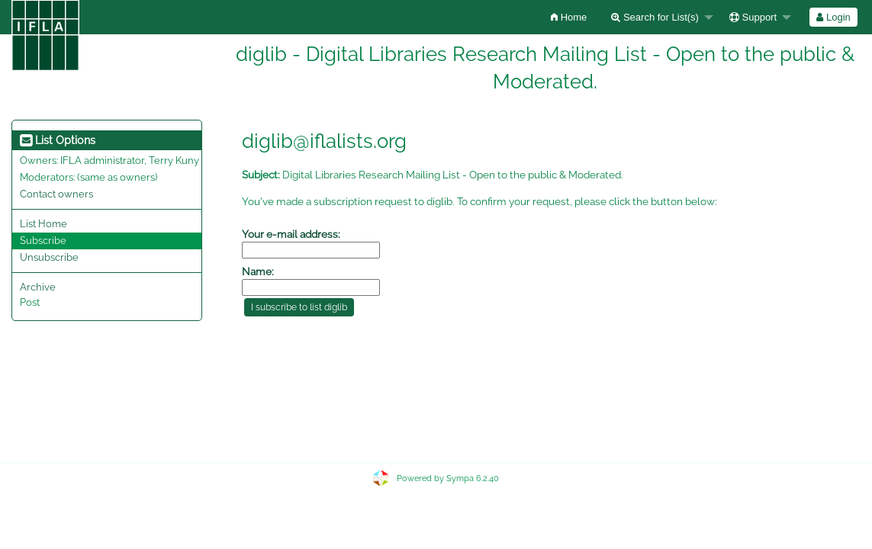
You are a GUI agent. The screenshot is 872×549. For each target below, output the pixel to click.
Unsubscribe (49, 257)
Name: (258, 271)
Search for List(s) (655, 17)
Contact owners (56, 194)
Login (833, 17)
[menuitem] (569, 17)
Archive (38, 287)
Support (753, 17)
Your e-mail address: (291, 234)
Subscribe (43, 240)
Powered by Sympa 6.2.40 (448, 478)
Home (569, 17)
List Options (57, 140)
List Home (43, 224)
